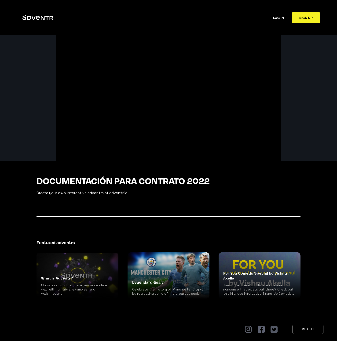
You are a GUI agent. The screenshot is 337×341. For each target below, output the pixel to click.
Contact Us (308, 329)
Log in (278, 17)
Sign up (306, 17)
